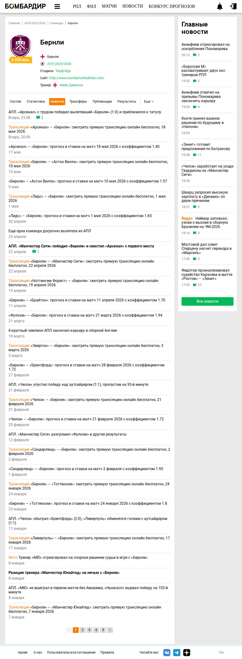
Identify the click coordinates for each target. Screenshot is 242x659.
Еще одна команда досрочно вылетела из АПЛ (50, 231)
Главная (14, 23)
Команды (56, 23)
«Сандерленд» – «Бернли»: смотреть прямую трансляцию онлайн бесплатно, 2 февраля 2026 (89, 451)
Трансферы (78, 101)
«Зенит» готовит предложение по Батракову (206, 146)
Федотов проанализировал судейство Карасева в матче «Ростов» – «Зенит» (207, 274)
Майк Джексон (71, 85)
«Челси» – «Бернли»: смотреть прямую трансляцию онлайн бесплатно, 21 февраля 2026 (85, 402)
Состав (15, 101)
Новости (57, 101)
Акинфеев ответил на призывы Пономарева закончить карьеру (201, 96)
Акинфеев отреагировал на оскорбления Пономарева (206, 46)
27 (200, 285)
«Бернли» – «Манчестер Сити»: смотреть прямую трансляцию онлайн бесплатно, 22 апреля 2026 (81, 263)
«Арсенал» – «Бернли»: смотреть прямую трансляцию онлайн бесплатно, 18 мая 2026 (87, 129)
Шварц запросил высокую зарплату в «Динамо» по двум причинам (205, 196)
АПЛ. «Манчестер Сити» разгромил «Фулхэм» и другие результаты (67, 434)
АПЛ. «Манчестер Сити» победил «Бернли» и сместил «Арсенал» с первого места (81, 246)
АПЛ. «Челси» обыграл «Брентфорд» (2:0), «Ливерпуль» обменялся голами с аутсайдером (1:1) (88, 521)
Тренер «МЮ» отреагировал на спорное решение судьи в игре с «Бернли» (78, 557)
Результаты (126, 101)
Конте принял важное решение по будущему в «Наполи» (203, 122)
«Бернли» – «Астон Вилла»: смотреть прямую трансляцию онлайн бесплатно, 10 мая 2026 (88, 164)
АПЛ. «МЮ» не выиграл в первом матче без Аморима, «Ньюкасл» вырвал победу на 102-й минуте (88, 590)
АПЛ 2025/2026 (35, 23)
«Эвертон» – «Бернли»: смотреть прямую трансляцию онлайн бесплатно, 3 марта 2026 (86, 348)
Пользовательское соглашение (71, 652)
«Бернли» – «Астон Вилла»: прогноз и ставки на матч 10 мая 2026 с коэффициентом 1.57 (88, 181)
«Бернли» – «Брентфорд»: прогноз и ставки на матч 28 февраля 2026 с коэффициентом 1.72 (86, 367)
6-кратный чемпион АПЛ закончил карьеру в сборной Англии (63, 330)
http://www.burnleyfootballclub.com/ (77, 78)
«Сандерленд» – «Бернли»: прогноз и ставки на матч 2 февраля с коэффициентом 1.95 (86, 469)
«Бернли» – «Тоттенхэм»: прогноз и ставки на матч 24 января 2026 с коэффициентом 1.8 (88, 503)
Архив (22, 652)
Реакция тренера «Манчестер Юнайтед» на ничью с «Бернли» (64, 573)
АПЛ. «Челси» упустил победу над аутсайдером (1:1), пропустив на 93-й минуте (78, 384)
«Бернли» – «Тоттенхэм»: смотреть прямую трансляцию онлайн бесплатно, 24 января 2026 (89, 486)
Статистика (36, 101)
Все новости (207, 301)
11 (200, 155)
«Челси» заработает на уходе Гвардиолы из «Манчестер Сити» (207, 170)
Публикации (102, 101)
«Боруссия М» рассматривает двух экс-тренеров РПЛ (204, 70)
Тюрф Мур (63, 71)
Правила (107, 652)
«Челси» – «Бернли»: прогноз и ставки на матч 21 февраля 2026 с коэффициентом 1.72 (86, 419)
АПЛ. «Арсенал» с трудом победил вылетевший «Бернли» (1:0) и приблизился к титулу (85, 112)
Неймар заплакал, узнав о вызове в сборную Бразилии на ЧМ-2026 (205, 222)
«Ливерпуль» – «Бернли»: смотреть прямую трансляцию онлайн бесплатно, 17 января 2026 (89, 540)
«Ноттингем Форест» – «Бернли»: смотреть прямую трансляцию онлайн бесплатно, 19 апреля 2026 (83, 283)
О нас (38, 652)
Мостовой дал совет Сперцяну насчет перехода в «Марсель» (207, 248)
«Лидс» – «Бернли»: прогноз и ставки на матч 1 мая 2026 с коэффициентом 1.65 (80, 216)
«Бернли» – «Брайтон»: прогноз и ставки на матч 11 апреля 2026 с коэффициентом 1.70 (87, 300)
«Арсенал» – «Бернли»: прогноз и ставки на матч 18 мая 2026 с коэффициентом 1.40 (84, 147)
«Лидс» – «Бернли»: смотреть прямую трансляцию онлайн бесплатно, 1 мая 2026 (87, 198)
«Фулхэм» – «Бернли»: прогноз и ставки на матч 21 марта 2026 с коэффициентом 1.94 (85, 315)
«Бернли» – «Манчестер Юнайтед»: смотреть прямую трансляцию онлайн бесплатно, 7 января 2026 (85, 609)
